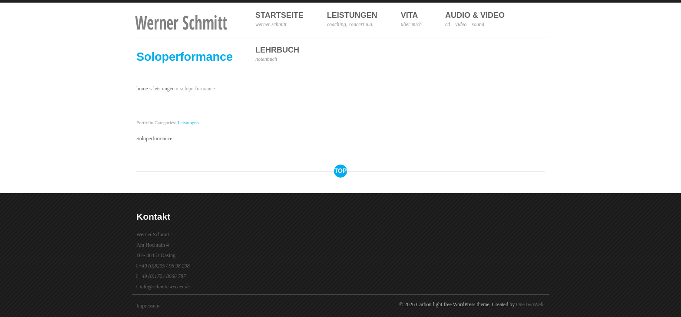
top (340, 170)
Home (142, 89)
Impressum (147, 306)
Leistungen (352, 19)
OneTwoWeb (529, 304)
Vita (411, 19)
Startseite (279, 19)
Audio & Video (475, 19)
